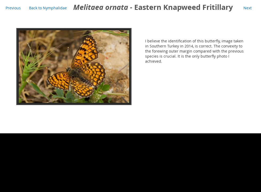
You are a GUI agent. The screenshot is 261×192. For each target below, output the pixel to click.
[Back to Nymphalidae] (48, 8)
